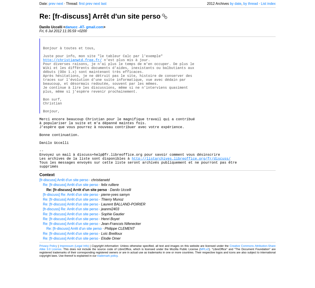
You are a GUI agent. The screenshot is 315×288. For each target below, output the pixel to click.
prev (52, 3)
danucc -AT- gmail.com (84, 27)
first (82, 3)
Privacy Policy (48, 274)
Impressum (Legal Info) (74, 274)
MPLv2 (204, 278)
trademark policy (107, 284)
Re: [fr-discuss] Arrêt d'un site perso (103, 16)
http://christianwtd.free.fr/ (72, 65)
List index (268, 3)
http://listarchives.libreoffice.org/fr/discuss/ (181, 185)
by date (235, 3)
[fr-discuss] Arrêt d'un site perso (63, 209)
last (104, 3)
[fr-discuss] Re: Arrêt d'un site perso (70, 223)
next (59, 3)
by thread (250, 3)
